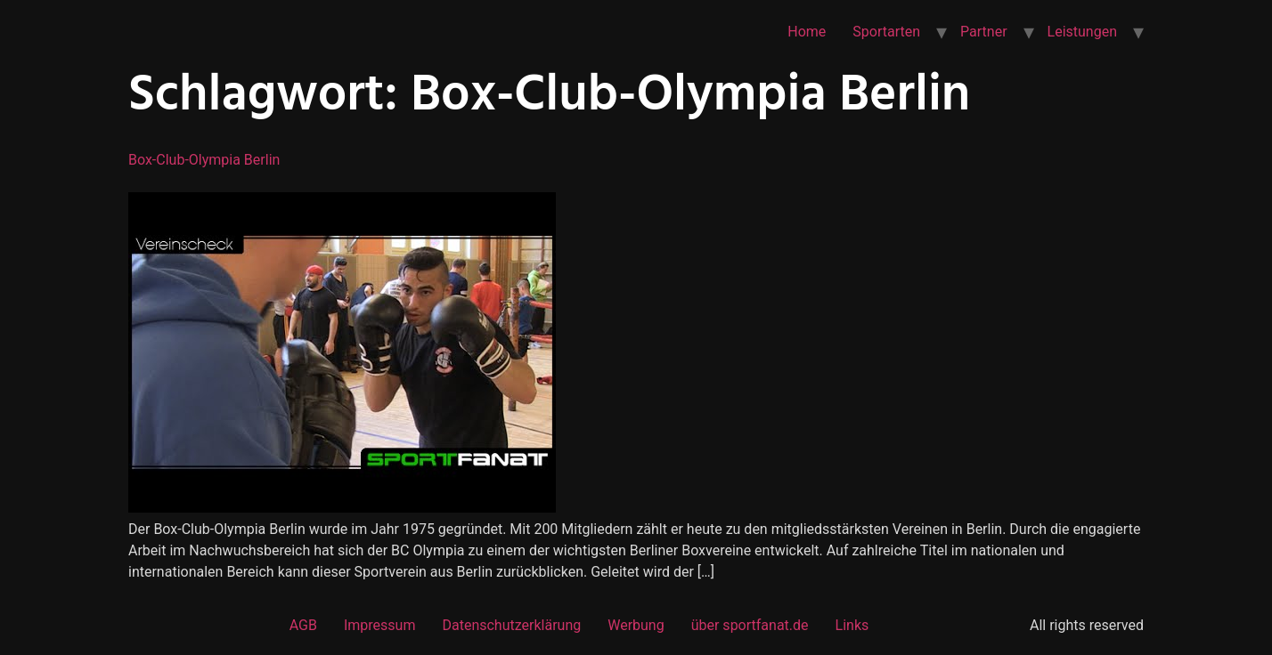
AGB (303, 625)
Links (852, 625)
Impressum (380, 625)
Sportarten (886, 31)
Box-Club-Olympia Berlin (204, 159)
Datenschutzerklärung (511, 625)
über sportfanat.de (750, 625)
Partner (983, 31)
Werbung (635, 625)
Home (806, 31)
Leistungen (1082, 31)
